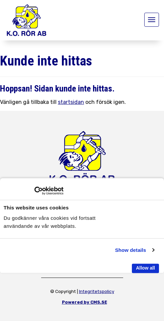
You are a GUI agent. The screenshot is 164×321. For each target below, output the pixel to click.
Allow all (145, 268)
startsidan (71, 102)
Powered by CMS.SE (84, 302)
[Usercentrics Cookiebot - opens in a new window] (34, 190)
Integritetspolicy (96, 291)
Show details (130, 250)
